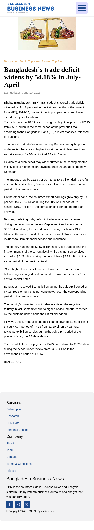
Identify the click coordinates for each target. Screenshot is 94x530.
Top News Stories (39, 61)
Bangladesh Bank (15, 61)
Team (10, 450)
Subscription (14, 409)
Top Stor (57, 61)
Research (13, 416)
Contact (11, 456)
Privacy (11, 470)
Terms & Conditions (19, 463)
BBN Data (13, 423)
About (10, 443)
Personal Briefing (18, 429)
